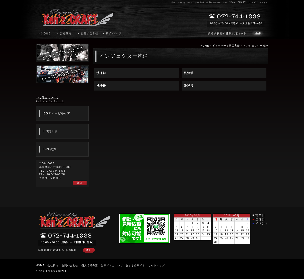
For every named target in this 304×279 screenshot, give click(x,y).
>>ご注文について (47, 97)
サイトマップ (156, 265)
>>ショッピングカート (50, 101)
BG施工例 (50, 131)
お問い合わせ (70, 265)
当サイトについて (112, 265)
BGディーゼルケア (56, 113)
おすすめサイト (135, 265)
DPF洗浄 (49, 149)
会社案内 (53, 265)
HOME (205, 45)
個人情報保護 (89, 265)
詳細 (79, 182)
